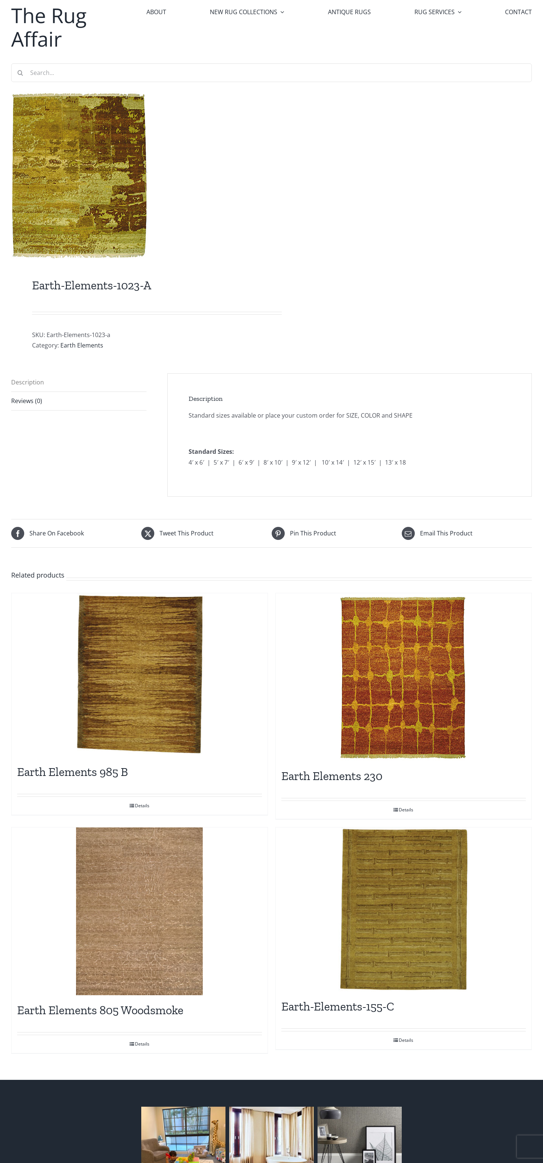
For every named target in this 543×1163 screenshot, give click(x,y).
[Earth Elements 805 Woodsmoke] (140, 911)
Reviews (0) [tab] (26, 401)
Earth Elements (81, 345)
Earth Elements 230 (331, 776)
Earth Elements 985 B (72, 772)
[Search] (20, 72)
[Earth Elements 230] (404, 677)
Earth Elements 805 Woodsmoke (100, 1010)
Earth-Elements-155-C (337, 1006)
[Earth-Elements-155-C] (404, 909)
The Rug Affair (48, 27)
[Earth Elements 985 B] (140, 675)
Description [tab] (27, 382)
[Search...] (271, 72)
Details (142, 805)
